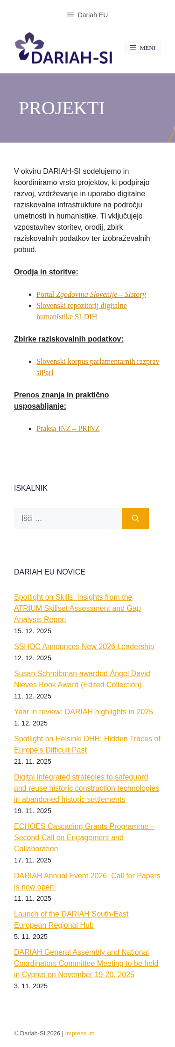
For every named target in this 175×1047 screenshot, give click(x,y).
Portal (91, 294)
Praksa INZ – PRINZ (68, 428)
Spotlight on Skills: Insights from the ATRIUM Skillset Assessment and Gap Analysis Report (77, 608)
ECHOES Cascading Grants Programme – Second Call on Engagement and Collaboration (84, 837)
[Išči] (135, 518)
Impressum (80, 1033)
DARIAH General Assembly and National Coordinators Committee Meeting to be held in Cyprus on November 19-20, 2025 (86, 963)
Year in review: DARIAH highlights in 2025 (83, 712)
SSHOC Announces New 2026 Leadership (84, 646)
